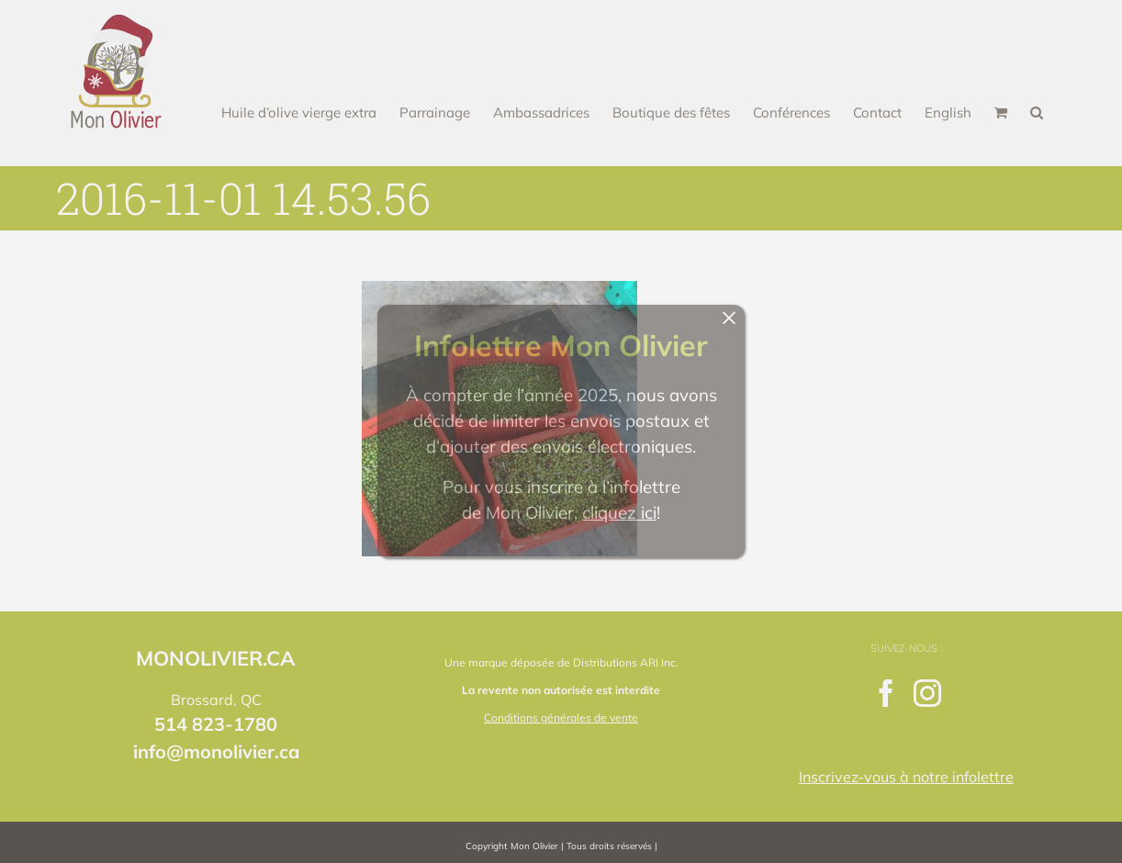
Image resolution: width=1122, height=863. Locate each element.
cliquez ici (619, 512)
